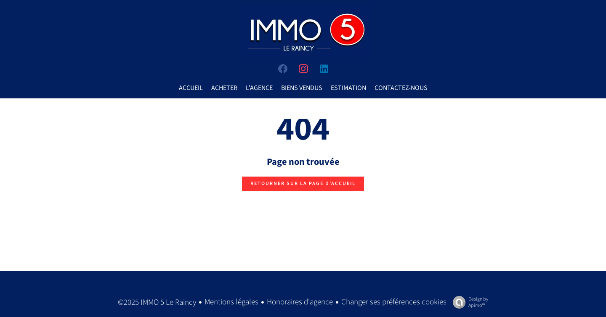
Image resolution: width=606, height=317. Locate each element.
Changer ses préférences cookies (394, 302)
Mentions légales (231, 302)
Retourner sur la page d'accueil (303, 183)
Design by (468, 302)
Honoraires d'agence (300, 302)
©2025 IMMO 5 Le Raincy (157, 302)
